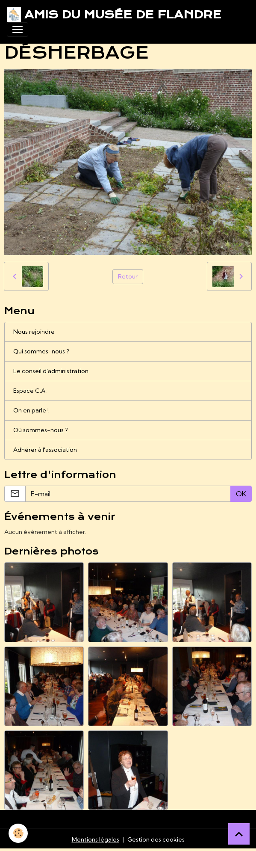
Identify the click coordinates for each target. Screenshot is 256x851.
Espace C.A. (30, 390)
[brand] (114, 14)
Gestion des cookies (156, 839)
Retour (128, 276)
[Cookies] (18, 833)
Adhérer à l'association (45, 450)
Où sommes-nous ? (40, 430)
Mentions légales (95, 839)
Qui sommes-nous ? (41, 351)
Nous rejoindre (34, 331)
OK (241, 493)
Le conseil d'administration (50, 371)
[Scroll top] (239, 834)
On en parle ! (31, 410)
